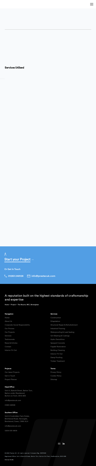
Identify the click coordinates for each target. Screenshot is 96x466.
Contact (8, 347)
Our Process (9, 328)
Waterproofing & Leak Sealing (62, 332)
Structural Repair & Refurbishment (64, 325)
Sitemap (53, 379)
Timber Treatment (57, 361)
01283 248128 (10, 405)
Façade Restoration (58, 347)
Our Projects (10, 332)
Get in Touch (10, 376)
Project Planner (11, 379)
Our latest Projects (12, 372)
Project (13, 304)
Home (7, 304)
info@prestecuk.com (13, 400)
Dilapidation (55, 321)
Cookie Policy (55, 376)
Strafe (11, 459)
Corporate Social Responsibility (17, 325)
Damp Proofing (56, 357)
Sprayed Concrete (57, 343)
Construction (55, 318)
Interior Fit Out (11, 350)
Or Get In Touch (12, 269)
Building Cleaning (57, 350)
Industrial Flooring (57, 328)
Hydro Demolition (57, 339)
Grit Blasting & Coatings (60, 336)
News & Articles (11, 343)
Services (8, 336)
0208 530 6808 (11, 431)
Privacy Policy (55, 372)
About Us (8, 321)
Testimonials (10, 339)
